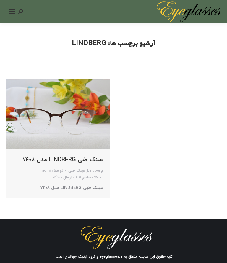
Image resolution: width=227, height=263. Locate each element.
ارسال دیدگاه (62, 177)
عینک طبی (76, 171)
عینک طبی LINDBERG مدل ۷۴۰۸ (62, 159)
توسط (52, 171)
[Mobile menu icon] (12, 11)
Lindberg (95, 171)
